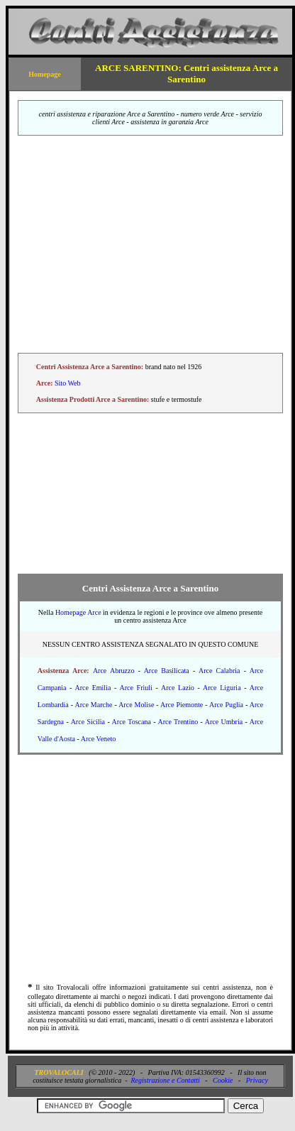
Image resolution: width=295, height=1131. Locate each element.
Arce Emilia (93, 688)
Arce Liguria (222, 688)
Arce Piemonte (181, 705)
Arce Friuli (135, 688)
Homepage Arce (78, 612)
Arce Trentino (177, 722)
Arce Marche (93, 705)
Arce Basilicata (166, 670)
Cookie (223, 1080)
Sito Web (68, 383)
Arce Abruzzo (114, 670)
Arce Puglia (226, 705)
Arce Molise (136, 705)
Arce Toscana (131, 722)
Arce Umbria (224, 722)
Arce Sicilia (88, 722)
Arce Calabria (219, 670)
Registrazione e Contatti (165, 1080)
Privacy (257, 1080)
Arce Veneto (98, 739)
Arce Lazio (177, 688)
